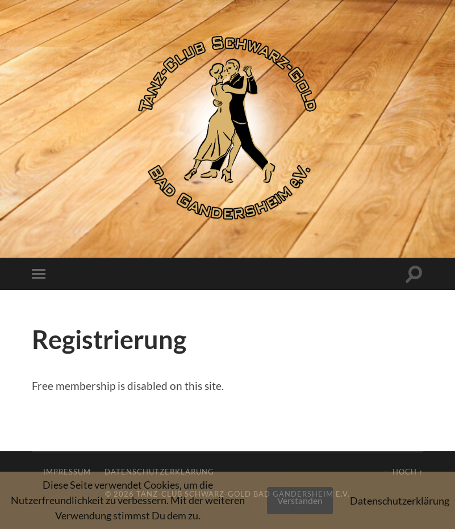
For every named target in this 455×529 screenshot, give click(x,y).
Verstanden (300, 500)
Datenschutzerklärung (399, 500)
